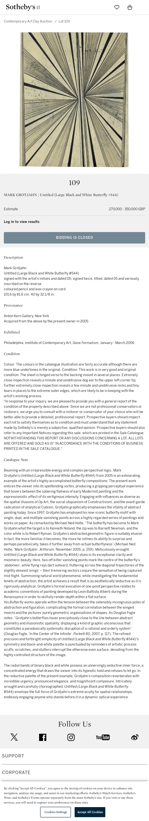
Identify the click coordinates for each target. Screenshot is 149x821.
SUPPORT (13, 756)
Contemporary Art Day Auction (28, 21)
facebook (42, 737)
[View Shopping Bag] (130, 7)
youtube (103, 737)
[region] (74, 801)
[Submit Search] (103, 7)
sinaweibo (134, 737)
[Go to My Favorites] (116, 7)
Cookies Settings (55, 812)
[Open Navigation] (142, 7)
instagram (71, 737)
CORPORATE (16, 772)
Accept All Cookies (90, 812)
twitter (14, 737)
